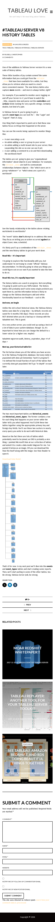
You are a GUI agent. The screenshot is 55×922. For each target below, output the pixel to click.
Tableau (10, 48)
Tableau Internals (22, 48)
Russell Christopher (13, 55)
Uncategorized (22, 44)
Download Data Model (11, 459)
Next (26, 610)
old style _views (13, 165)
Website (5, 868)
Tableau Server (37, 48)
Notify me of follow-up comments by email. (21, 882)
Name (5, 846)
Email (5, 857)
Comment (7, 819)
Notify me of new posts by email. (16, 889)
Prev (28, 605)
